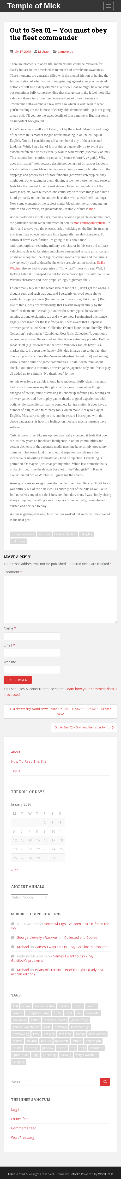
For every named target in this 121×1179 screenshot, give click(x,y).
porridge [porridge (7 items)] (32, 1048)
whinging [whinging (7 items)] (19, 1062)
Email (9, 645)
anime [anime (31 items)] (26, 1006)
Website (10, 662)
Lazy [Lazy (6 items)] (36, 1034)
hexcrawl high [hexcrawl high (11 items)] (80, 1027)
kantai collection (65, 534)
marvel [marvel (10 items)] (17, 1041)
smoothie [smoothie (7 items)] (96, 1048)
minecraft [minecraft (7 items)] (61, 1041)
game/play (65, 51)
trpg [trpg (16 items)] (36, 1055)
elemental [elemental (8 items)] (92, 1013)
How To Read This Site (29, 761)
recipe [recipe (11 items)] (61, 1048)
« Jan (14, 870)
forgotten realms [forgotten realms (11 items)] (55, 1020)
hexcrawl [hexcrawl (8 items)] (61, 1027)
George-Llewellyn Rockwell (37, 937)
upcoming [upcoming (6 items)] (50, 1055)
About (15, 752)
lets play (86, 534)
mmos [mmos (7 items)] (77, 1041)
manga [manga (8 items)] (80, 1034)
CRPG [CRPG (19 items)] (57, 1013)
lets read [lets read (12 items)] (65, 1034)
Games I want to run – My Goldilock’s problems (71, 946)
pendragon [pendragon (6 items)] (93, 1041)
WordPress (105, 1174)
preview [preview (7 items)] (47, 1048)
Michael (43, 51)
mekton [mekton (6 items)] (31, 1041)
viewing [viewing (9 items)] (66, 1055)
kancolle (44, 534)
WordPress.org (22, 1137)
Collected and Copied (80, 937)
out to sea (18, 541)
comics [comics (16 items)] (17, 1013)
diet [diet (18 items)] (79, 1013)
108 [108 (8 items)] (15, 1006)
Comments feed (23, 1128)
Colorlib (74, 1174)
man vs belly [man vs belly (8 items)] (97, 1034)
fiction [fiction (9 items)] (35, 1020)
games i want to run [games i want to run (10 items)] (26, 1027)
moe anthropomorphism (89, 223)
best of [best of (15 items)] (92, 1006)
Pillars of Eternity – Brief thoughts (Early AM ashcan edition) (57, 971)
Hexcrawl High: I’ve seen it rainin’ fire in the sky (60, 925)
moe (92, 209)
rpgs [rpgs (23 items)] (82, 1048)
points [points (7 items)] (17, 1048)
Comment (13, 572)
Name (10, 628)
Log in (16, 1109)
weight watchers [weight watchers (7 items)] (86, 1055)
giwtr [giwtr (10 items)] (47, 1027)
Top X (15, 770)
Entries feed (20, 1118)
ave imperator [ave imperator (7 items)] (44, 1006)
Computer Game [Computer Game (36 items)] (38, 1013)
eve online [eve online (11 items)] (20, 1020)
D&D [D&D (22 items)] (69, 1013)
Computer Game (23, 534)
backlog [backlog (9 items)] (64, 1006)
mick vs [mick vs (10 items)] (46, 1041)
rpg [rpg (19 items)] (72, 1048)
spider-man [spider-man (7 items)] (21, 1055)
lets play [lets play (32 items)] (49, 1034)
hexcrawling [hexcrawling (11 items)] (21, 1034)
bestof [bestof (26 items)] (78, 1006)
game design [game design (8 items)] (80, 1020)
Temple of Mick (33, 6)
